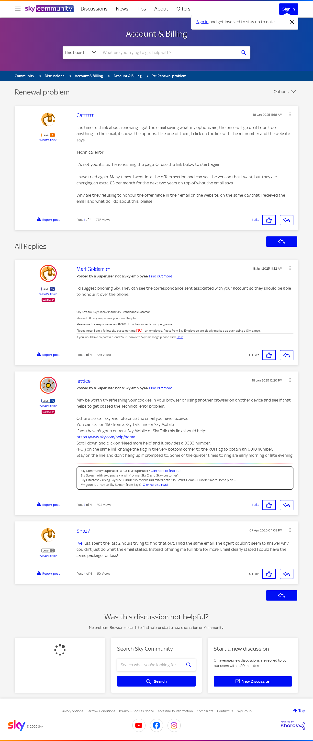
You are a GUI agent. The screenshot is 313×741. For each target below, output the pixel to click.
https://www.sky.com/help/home (106, 436)
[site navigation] (18, 9)
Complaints (205, 711)
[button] (290, 114)
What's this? (48, 140)
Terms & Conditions (101, 711)
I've (79, 543)
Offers (183, 9)
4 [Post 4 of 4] (85, 573)
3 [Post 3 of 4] (84, 505)
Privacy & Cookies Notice (136, 711)
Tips (141, 9)
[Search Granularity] (81, 52)
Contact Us (225, 711)
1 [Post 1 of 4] (84, 220)
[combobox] (167, 52)
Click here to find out (166, 471)
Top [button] (301, 710)
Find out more (160, 276)
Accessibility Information (175, 711)
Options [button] (281, 91)
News (122, 9)
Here (180, 337)
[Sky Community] (49, 8)
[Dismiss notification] (292, 22)
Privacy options (72, 711)
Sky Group (244, 711)
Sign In (288, 9)
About (161, 9)
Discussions (94, 9)
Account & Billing (156, 34)
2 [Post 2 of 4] (84, 355)
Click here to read (155, 485)
